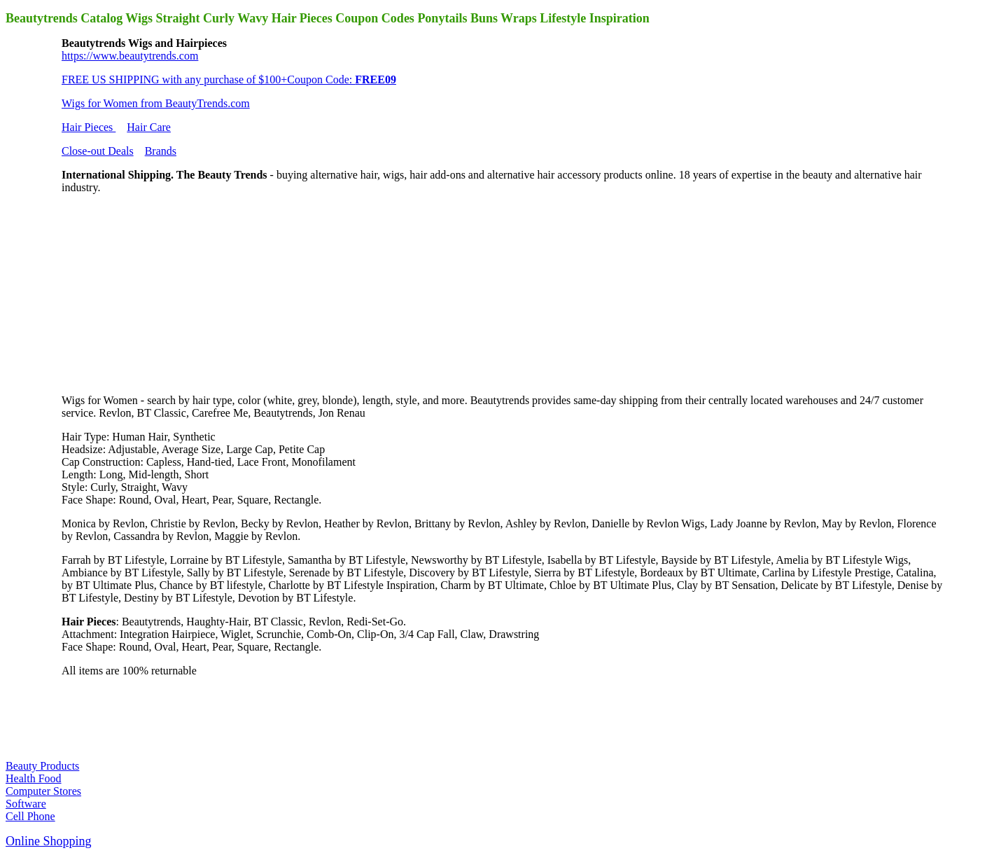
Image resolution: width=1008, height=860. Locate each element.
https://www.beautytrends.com (130, 56)
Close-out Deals (98, 151)
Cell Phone (30, 816)
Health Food (34, 778)
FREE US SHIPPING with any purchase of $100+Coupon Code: (229, 79)
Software (26, 804)
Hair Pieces (88, 127)
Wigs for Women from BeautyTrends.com (156, 103)
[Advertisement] (167, 292)
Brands (160, 151)
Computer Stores (43, 791)
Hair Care (149, 127)
